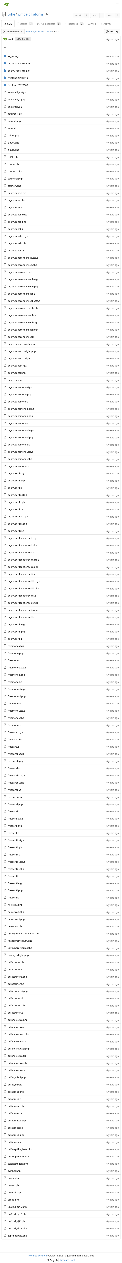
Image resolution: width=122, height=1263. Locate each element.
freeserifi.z (13, 897)
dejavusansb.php (17, 221)
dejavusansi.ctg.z (17, 365)
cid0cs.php (13, 135)
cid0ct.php (13, 142)
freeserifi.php (15, 890)
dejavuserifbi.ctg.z (18, 516)
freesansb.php (16, 761)
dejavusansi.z (15, 380)
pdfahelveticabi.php (19, 1048)
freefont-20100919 (18, 77)
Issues (25, 23)
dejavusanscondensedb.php (23, 286)
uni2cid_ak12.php (17, 1228)
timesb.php (14, 1185)
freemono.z (14, 660)
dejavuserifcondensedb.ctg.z (23, 559)
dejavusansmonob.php (20, 416)
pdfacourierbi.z (16, 998)
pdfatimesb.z (15, 1113)
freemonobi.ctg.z (17, 689)
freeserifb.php (15, 847)
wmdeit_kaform (30, 14)
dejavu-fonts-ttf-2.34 (19, 70)
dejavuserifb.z (15, 509)
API (73, 1260)
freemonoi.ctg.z (16, 710)
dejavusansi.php (17, 372)
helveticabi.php (16, 919)
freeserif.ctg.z (15, 818)
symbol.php (14, 1170)
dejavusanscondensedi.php (23, 329)
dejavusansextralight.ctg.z (22, 344)
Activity (105, 23)
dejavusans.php (16, 200)
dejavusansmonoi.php (20, 459)
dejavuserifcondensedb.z (21, 574)
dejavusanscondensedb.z (21, 293)
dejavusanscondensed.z (21, 272)
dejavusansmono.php (19, 394)
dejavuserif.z (15, 487)
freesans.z (13, 746)
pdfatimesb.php (16, 1106)
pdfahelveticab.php (18, 1034)
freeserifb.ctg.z (16, 840)
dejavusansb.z (15, 228)
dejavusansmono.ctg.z (20, 387)
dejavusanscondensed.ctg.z (23, 257)
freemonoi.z (14, 725)
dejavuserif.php (16, 480)
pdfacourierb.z (16, 983)
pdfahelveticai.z (16, 1070)
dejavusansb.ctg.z (17, 214)
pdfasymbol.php (17, 1077)
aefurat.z (12, 128)
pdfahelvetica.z (16, 1027)
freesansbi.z (14, 789)
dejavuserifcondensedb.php (23, 566)
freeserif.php (15, 825)
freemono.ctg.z (16, 646)
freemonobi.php (16, 696)
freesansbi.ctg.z (16, 775)
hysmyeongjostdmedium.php (24, 933)
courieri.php (14, 185)
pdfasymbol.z (15, 1084)
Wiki (92, 23)
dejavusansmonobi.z (19, 444)
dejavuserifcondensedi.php (22, 610)
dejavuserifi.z (15, 638)
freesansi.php (15, 804)
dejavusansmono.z (18, 401)
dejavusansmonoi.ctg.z (20, 451)
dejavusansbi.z (16, 250)
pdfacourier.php (16, 962)
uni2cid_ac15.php (17, 1206)
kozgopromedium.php (20, 940)
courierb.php (15, 171)
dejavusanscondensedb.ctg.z (23, 279)
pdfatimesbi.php (17, 1120)
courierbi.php (15, 178)
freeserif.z (13, 833)
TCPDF (48, 31)
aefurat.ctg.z (15, 113)
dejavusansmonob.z (19, 423)
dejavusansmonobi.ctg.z (21, 430)
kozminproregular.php (20, 947)
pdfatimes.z (14, 1099)
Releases (74, 23)
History (112, 31)
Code (7, 24)
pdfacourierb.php (17, 976)
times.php (13, 1178)
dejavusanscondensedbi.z (22, 315)
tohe (11, 14)
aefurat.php (14, 121)
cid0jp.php (13, 149)
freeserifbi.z (14, 876)
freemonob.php (16, 674)
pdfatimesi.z (14, 1142)
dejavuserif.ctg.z (17, 473)
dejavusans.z (15, 207)
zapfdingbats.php (17, 1235)
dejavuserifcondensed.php (22, 545)
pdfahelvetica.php (17, 1019)
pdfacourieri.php (17, 1005)
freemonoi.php (16, 717)
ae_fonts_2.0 (14, 56)
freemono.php (16, 653)
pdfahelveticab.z (17, 1041)
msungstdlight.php (18, 955)
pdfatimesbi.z (15, 1127)
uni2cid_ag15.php (17, 1214)
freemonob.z (15, 681)
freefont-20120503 (18, 85)
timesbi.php (14, 1192)
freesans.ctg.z (15, 732)
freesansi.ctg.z (16, 797)
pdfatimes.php (16, 1091)
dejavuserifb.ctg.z (17, 494)
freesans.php (15, 739)
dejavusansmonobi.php (21, 437)
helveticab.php (16, 911)
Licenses (64, 1260)
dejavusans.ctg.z (17, 193)
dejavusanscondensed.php (22, 264)
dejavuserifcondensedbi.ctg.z (24, 581)
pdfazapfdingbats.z (18, 1156)
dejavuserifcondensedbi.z (22, 595)
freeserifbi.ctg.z (16, 861)
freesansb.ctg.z (16, 753)
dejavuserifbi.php (17, 523)
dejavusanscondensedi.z (21, 336)
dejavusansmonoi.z (18, 466)
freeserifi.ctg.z (15, 883)
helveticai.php (15, 926)
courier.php (14, 164)
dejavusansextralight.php (22, 351)
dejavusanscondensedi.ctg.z (23, 322)
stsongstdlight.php (18, 1163)
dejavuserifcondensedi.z (21, 617)
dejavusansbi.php (17, 243)
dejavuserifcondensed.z (21, 552)
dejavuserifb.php (17, 502)
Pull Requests (49, 23)
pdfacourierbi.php (18, 991)
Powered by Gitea (37, 1255)
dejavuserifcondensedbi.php (23, 588)
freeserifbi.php (16, 868)
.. (8, 47)
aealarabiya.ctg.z (17, 92)
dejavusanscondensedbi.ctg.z (24, 300)
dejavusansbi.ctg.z (18, 236)
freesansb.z (14, 768)
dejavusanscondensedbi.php (23, 308)
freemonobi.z (15, 703)
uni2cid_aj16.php (17, 1221)
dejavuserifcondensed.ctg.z (23, 538)
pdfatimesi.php (16, 1134)
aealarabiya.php (16, 99)
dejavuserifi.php (16, 631)
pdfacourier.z (15, 969)
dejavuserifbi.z (16, 530)
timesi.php (13, 1199)
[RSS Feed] (46, 14)
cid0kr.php (13, 157)
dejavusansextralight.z (20, 358)
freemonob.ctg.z (17, 667)
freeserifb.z (14, 854)
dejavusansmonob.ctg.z (21, 408)
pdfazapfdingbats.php (20, 1149)
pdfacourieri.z (15, 1012)
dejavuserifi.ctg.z (17, 624)
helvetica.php (15, 904)
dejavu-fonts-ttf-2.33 (19, 63)
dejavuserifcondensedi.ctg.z (23, 602)
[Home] (6, 4)
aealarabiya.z (15, 106)
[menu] (52, 1260)
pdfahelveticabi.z (17, 1055)
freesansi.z (13, 811)
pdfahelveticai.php (18, 1063)
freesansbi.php (16, 782)
